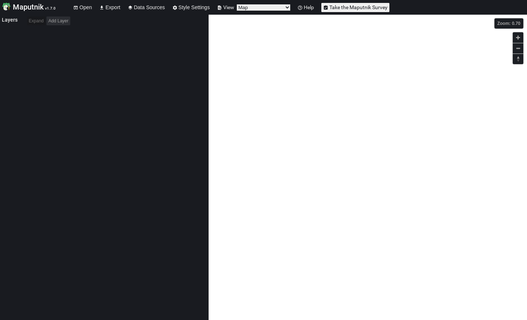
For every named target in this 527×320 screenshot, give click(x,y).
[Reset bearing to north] (518, 59)
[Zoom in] (518, 37)
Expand (36, 20)
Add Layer (58, 20)
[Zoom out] (518, 48)
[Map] (368, 167)
